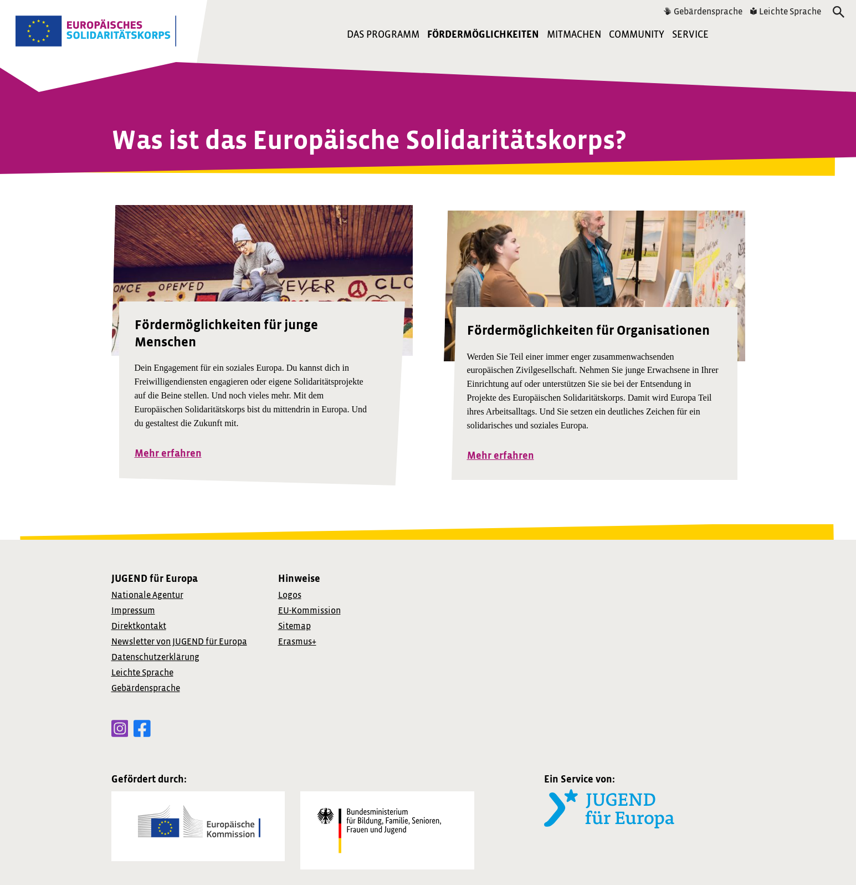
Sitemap (294, 626)
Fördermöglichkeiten (483, 34)
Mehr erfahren (168, 453)
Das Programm (383, 34)
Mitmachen (574, 34)
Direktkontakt (138, 626)
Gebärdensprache (703, 12)
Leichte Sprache (785, 12)
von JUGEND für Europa (179, 642)
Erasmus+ (297, 642)
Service (690, 34)
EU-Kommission (309, 611)
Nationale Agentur (147, 595)
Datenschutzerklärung (155, 657)
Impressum (133, 611)
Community (636, 34)
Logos (289, 595)
